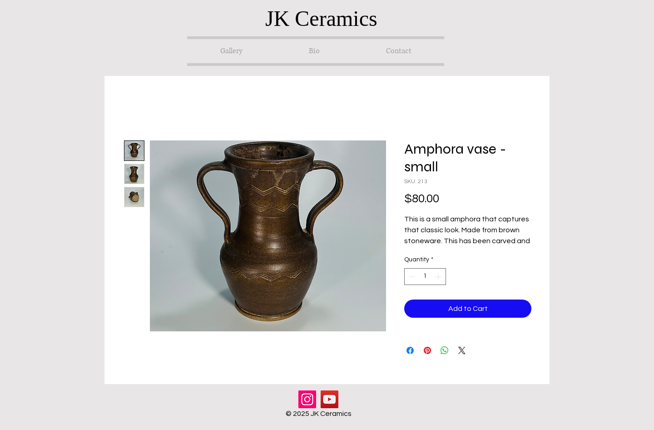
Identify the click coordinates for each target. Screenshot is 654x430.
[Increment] (439, 277)
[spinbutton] (425, 277)
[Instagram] (307, 399)
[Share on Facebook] (410, 350)
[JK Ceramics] (327, 18)
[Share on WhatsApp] (444, 350)
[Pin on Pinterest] (427, 350)
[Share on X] (461, 350)
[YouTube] (329, 399)
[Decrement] (411, 277)
